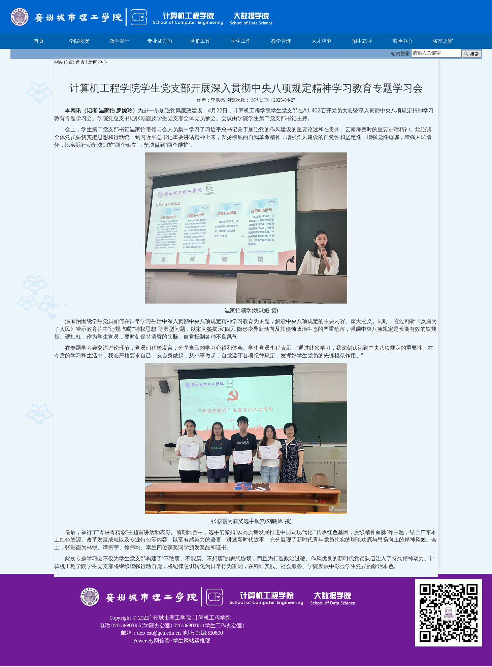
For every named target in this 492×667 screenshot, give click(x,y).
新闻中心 (97, 62)
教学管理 (281, 41)
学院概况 (79, 41)
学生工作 (241, 41)
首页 (39, 41)
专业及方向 (159, 41)
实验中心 (402, 41)
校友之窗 (443, 41)
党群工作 (200, 41)
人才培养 (321, 41)
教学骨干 (119, 41)
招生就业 (362, 41)
